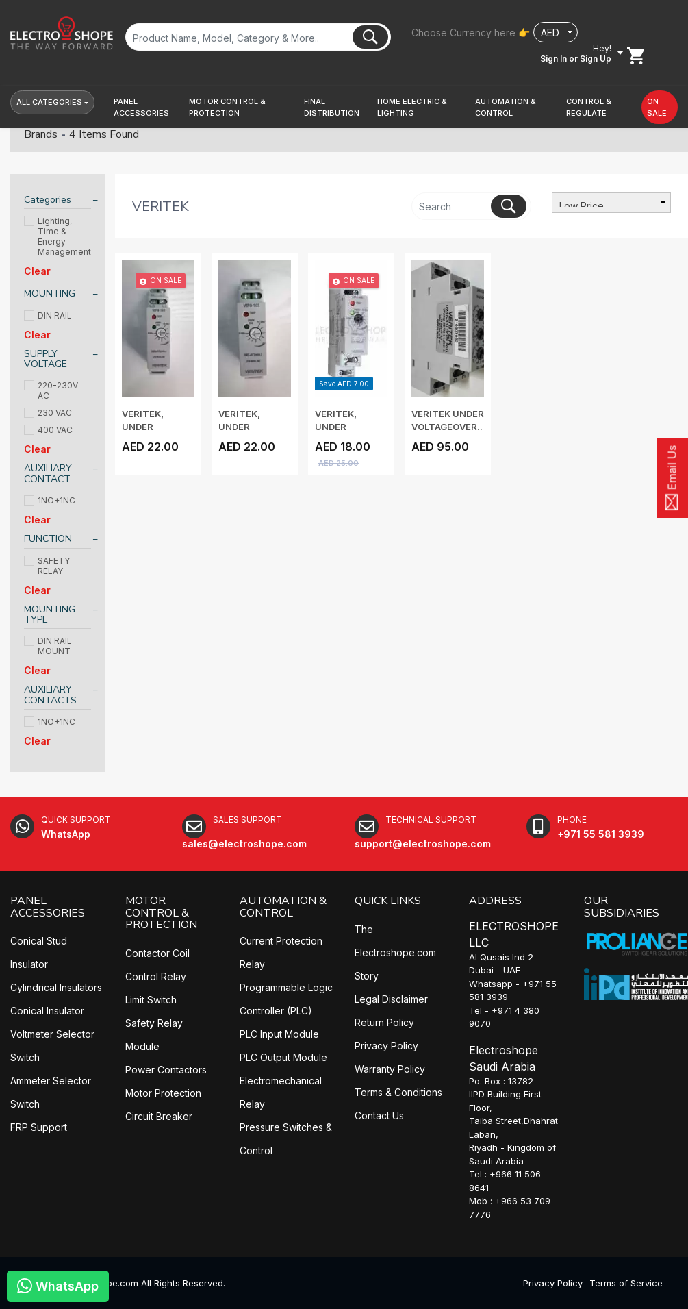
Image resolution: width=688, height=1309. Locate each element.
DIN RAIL (48, 315)
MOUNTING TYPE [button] (49, 614)
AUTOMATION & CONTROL (283, 907)
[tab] (57, 202)
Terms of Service (626, 1282)
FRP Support (38, 1127)
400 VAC (48, 430)
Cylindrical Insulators (56, 987)
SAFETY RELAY (47, 566)
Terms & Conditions (398, 1092)
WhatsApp (58, 1285)
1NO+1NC (49, 500)
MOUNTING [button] (49, 293)
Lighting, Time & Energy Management (57, 236)
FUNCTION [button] (48, 539)
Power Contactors (166, 1069)
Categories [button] (47, 200)
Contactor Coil (157, 953)
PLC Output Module (283, 1057)
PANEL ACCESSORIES (47, 907)
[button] (145, 107)
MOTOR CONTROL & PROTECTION (161, 912)
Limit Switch (151, 1000)
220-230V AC (51, 390)
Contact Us (379, 1115)
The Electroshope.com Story (395, 952)
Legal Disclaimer (391, 999)
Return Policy (384, 1022)
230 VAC (48, 413)
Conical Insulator (47, 1011)
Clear (37, 271)
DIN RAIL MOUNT (48, 646)
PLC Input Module (279, 1034)
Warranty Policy (390, 1069)
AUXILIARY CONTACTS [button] (50, 695)
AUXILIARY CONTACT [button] (48, 473)
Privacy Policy (386, 1045)
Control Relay (155, 976)
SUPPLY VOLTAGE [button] (45, 359)
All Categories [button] (49, 102)
